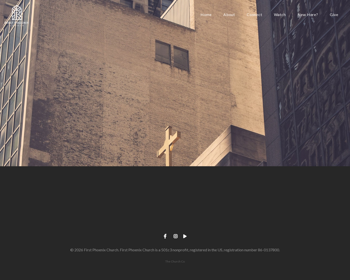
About (229, 15)
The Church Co (175, 261)
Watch (280, 15)
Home (206, 15)
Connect (254, 15)
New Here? (308, 15)
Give (334, 15)
